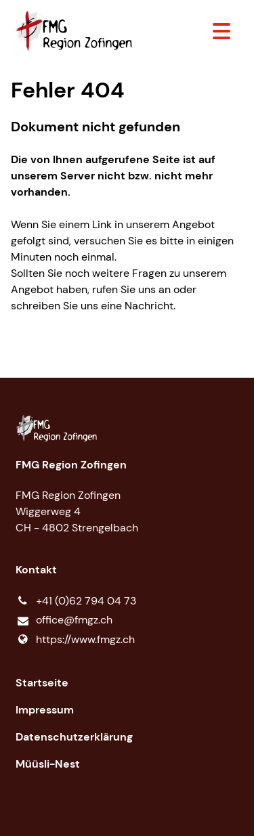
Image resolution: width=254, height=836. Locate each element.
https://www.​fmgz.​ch (75, 640)
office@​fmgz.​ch (64, 620)
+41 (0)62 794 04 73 (76, 601)
